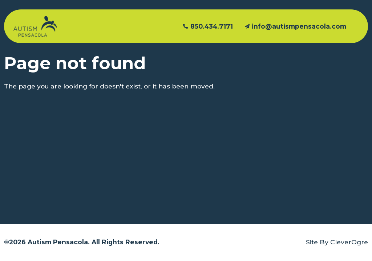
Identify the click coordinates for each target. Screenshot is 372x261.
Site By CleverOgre (337, 242)
